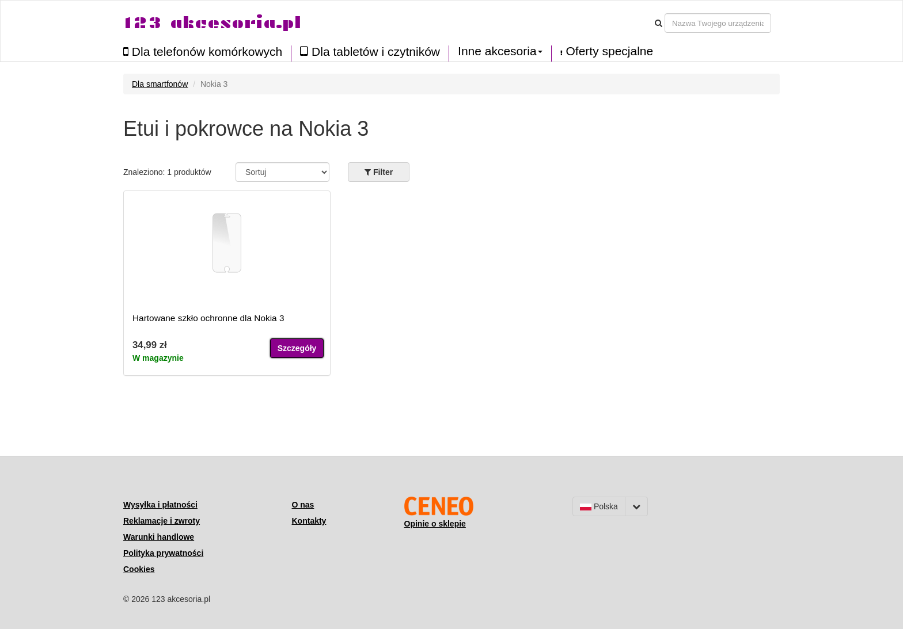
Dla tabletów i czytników (370, 51)
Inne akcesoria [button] (500, 51)
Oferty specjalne (607, 51)
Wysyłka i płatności (160, 504)
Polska (599, 506)
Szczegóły (297, 348)
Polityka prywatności (163, 553)
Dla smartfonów (160, 84)
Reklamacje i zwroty (161, 520)
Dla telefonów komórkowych (202, 51)
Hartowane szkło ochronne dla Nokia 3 (208, 318)
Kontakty (309, 520)
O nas (303, 504)
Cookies (138, 569)
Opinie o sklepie (435, 523)
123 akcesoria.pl (212, 23)
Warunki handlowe (158, 537)
